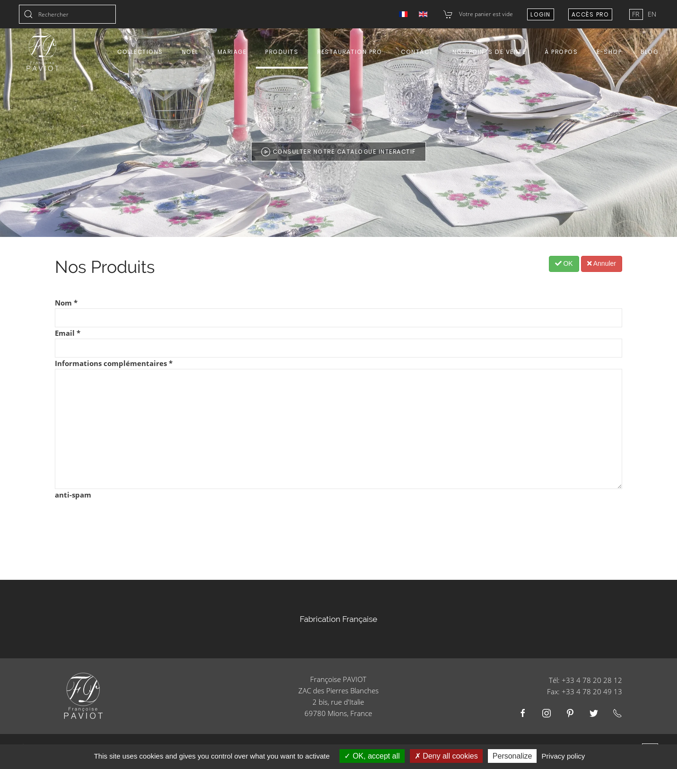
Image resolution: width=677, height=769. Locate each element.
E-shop (609, 52)
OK (564, 263)
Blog (649, 52)
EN (652, 13)
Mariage (232, 52)
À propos (561, 52)
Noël (190, 52)
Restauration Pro (349, 52)
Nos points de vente (489, 52)
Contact (417, 52)
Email (67, 333)
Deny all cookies (446, 756)
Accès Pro (590, 14)
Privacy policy (563, 756)
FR (636, 13)
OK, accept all (371, 756)
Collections (140, 52)
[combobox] (67, 14)
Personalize (512, 756)
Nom (66, 302)
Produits (281, 52)
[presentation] (127, 518)
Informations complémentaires (114, 363)
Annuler (601, 263)
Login (540, 14)
